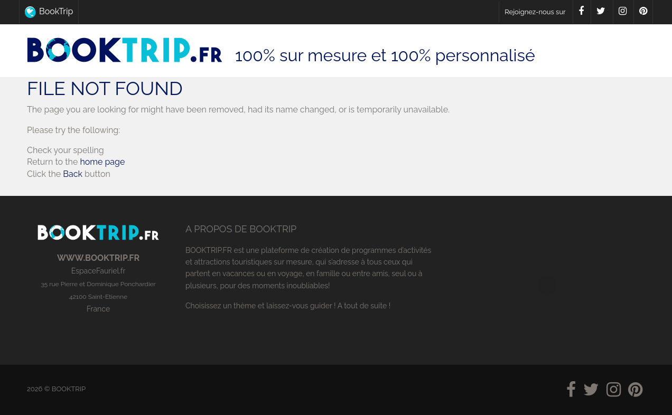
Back (72, 174)
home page (102, 162)
